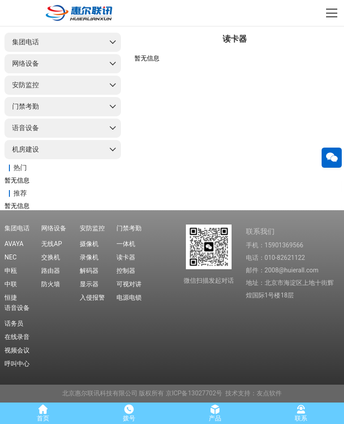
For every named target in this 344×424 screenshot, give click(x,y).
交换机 (50, 257)
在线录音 (17, 336)
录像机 (89, 257)
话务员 (13, 323)
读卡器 (125, 257)
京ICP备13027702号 (194, 393)
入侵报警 (92, 297)
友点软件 (269, 393)
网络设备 (25, 63)
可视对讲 (129, 284)
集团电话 (25, 42)
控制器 (125, 270)
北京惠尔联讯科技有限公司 (100, 393)
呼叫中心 (17, 363)
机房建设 (25, 149)
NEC (10, 257)
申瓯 (10, 270)
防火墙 (50, 284)
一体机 (125, 243)
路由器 (50, 270)
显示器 (89, 284)
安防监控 (25, 85)
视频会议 (17, 350)
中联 (10, 284)
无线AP (51, 243)
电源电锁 (129, 297)
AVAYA (13, 243)
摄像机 (89, 243)
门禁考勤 (25, 106)
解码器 (89, 270)
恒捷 (10, 297)
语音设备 (25, 128)
